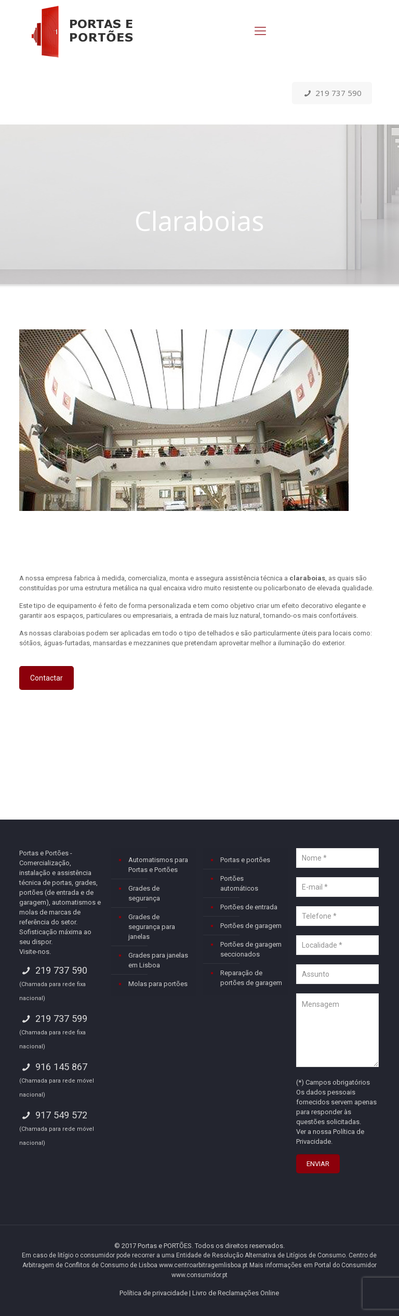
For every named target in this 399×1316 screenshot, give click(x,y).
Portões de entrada (248, 907)
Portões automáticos (239, 883)
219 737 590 (332, 93)
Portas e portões (245, 860)
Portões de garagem (251, 926)
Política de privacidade (153, 1293)
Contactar (46, 678)
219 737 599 (53, 1018)
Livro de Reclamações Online (235, 1293)
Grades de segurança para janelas (151, 926)
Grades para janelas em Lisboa (158, 960)
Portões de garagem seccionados (251, 949)
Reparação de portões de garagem (251, 978)
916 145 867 (53, 1066)
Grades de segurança (144, 893)
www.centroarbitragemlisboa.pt (203, 1265)
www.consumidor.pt (199, 1275)
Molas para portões (158, 984)
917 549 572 (53, 1115)
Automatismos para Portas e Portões (158, 865)
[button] (20, 1295)
